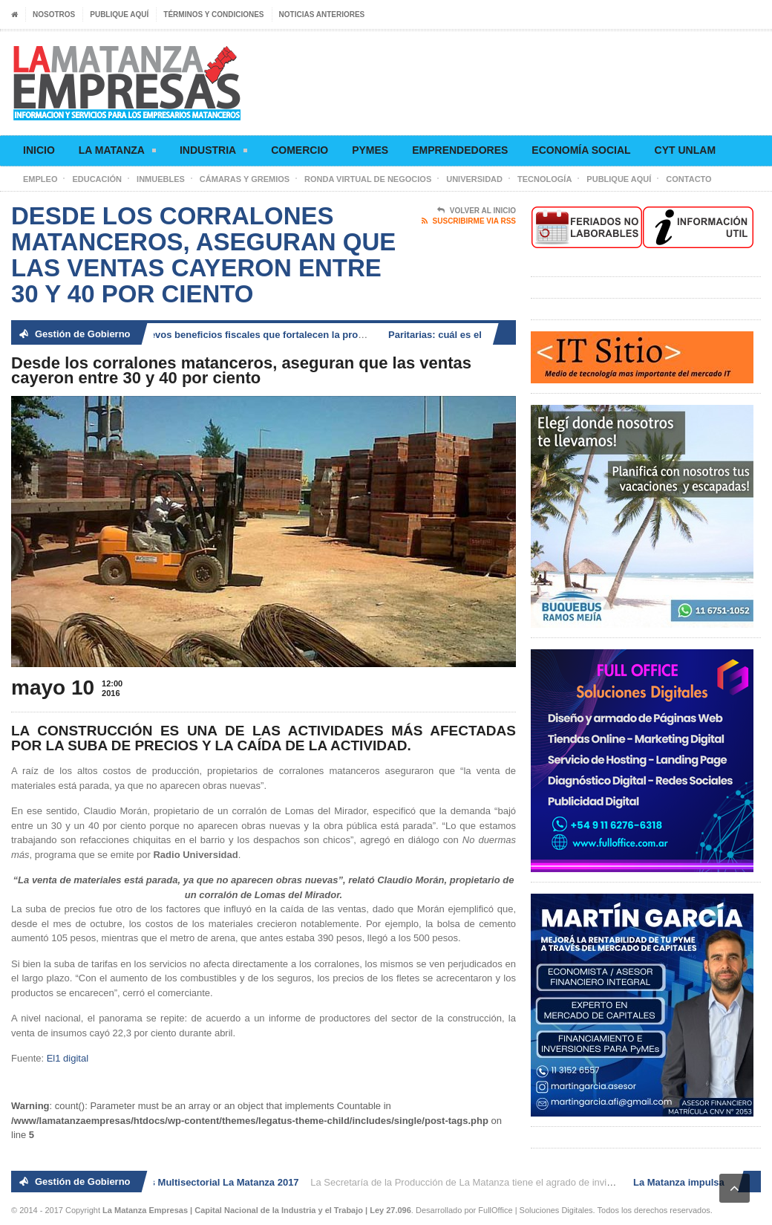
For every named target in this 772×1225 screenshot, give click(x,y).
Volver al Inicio (476, 211)
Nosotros (54, 14)
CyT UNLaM (685, 150)
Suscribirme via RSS (469, 221)
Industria (213, 152)
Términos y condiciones (213, 14)
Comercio (299, 150)
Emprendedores (460, 150)
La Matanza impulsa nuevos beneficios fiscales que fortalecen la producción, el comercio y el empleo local (292, 334)
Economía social (580, 150)
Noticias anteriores (322, 14)
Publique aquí (119, 14)
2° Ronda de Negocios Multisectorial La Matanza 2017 (178, 1182)
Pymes (370, 150)
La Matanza (117, 152)
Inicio (39, 150)
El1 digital (67, 1058)
